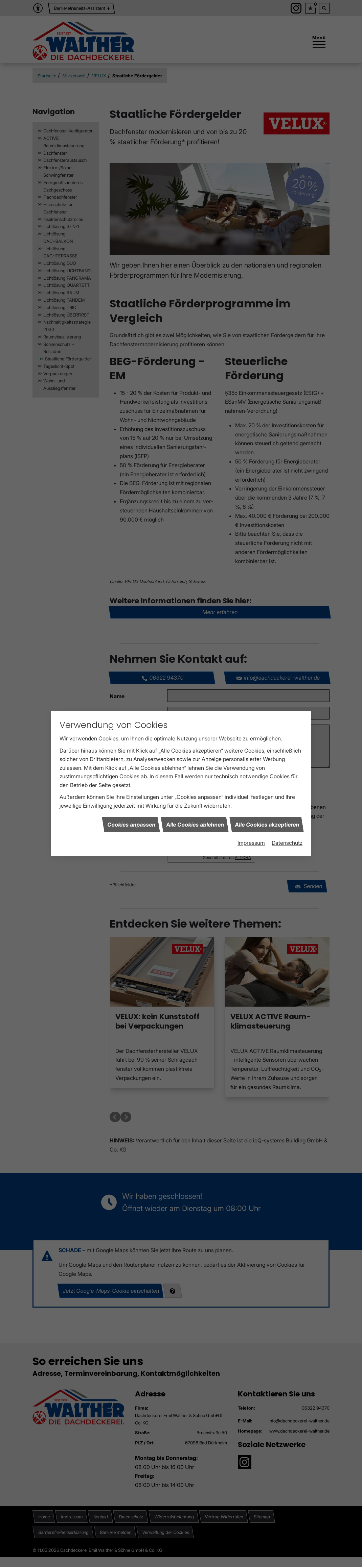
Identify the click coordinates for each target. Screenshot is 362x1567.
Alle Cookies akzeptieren (266, 824)
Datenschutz (287, 842)
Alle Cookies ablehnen (194, 824)
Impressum (251, 842)
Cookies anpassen (130, 824)
